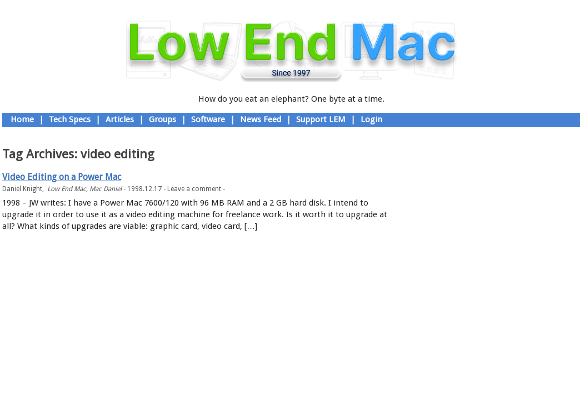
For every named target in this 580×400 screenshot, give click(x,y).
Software (208, 119)
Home (22, 119)
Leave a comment (194, 189)
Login (371, 119)
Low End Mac (66, 189)
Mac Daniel (105, 189)
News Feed (260, 119)
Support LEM (321, 119)
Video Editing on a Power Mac (61, 177)
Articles (120, 119)
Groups (162, 119)
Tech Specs (70, 119)
